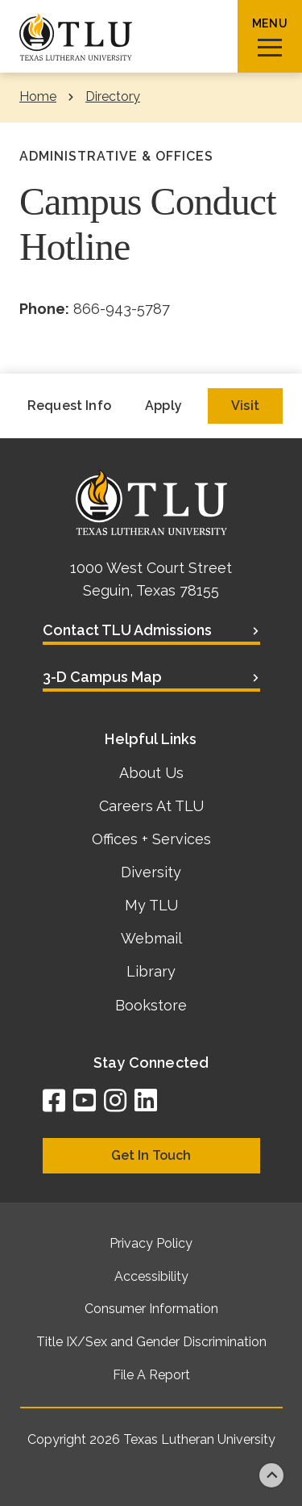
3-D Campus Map (102, 676)
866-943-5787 (121, 308)
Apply (163, 405)
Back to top (271, 1475)
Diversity (151, 872)
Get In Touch (151, 1155)
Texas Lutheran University (199, 1439)
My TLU (151, 905)
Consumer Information (151, 1308)
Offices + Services (151, 838)
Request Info (69, 405)
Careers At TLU (151, 805)
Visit (245, 405)
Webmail (151, 938)
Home (37, 96)
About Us (151, 772)
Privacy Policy (151, 1243)
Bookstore (151, 1005)
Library (151, 971)
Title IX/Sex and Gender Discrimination (151, 1341)
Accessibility (151, 1276)
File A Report (151, 1375)
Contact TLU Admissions (127, 629)
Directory (112, 96)
